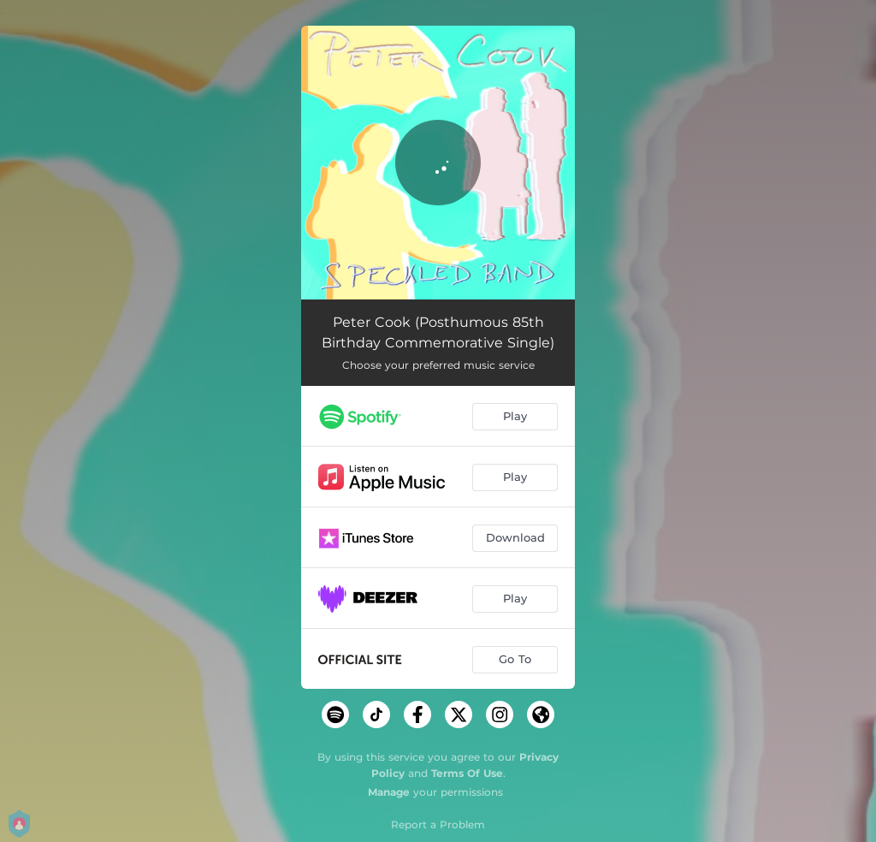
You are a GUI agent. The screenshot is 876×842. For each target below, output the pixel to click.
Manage (389, 792)
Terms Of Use (467, 773)
